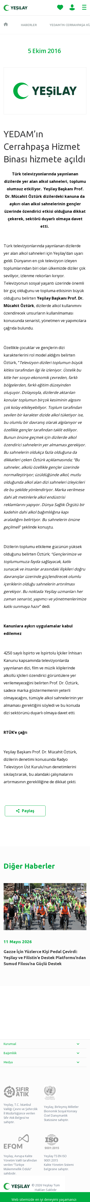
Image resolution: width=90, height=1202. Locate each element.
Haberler (29, 25)
